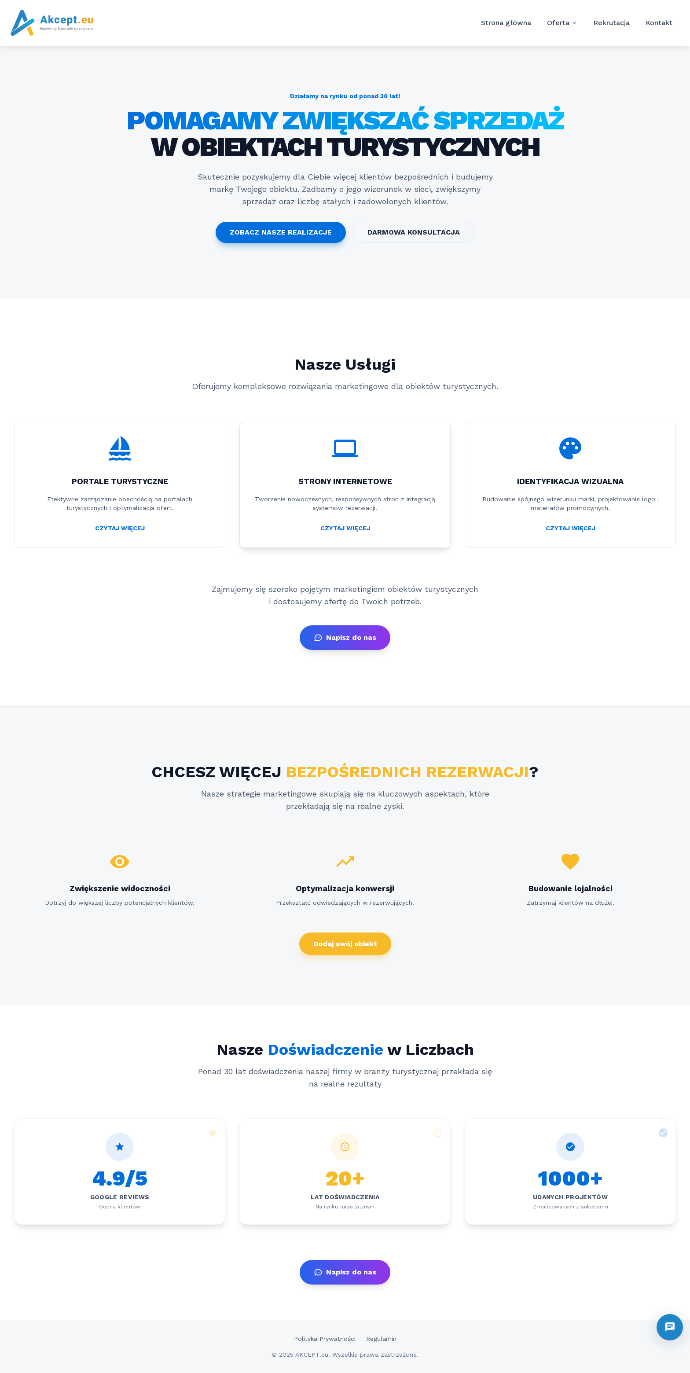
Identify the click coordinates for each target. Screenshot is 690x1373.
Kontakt (659, 22)
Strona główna (506, 22)
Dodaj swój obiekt (345, 944)
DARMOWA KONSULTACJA (413, 232)
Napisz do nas (345, 637)
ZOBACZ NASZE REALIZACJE (281, 232)
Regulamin (381, 1338)
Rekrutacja (611, 22)
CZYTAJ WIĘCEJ (120, 528)
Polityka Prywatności (325, 1338)
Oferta (562, 22)
